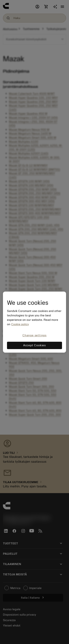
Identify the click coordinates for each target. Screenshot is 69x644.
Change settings (34, 335)
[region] (34, 322)
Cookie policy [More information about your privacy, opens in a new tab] (20, 324)
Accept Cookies (34, 345)
